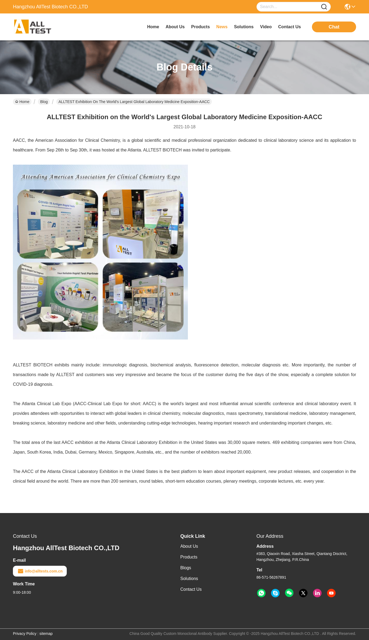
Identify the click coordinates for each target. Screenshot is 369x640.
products (200, 26)
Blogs (185, 567)
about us (175, 26)
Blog (44, 102)
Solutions (189, 578)
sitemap (46, 633)
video (266, 26)
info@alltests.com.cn (39, 571)
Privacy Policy (24, 633)
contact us (289, 26)
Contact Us (191, 589)
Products (188, 557)
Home (153, 26)
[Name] (324, 6)
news (222, 26)
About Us (189, 546)
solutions (244, 26)
